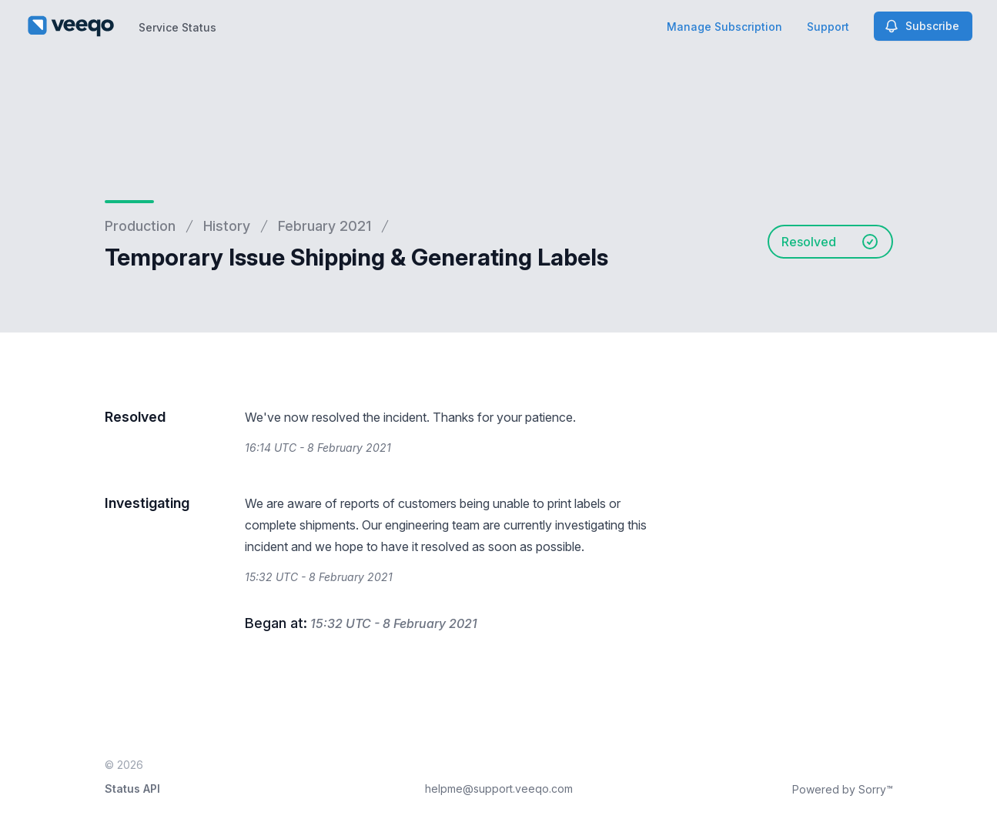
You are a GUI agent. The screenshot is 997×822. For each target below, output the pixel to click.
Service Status (177, 27)
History (226, 226)
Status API (132, 788)
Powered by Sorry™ (842, 789)
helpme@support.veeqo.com (499, 788)
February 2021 (324, 226)
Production (140, 226)
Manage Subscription (724, 26)
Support (828, 26)
